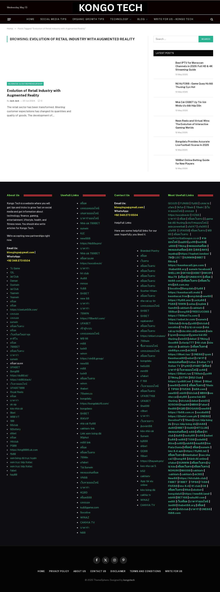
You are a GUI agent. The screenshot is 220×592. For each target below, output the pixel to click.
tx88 (200, 435)
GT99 (184, 377)
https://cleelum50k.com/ (23, 309)
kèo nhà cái (16, 408)
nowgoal (183, 334)
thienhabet (191, 455)
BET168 (182, 497)
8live (171, 443)
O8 (204, 485)
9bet (12, 412)
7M (170, 257)
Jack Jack (14, 101)
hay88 (13, 474)
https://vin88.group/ (92, 358)
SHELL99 (174, 272)
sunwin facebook (199, 269)
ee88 (171, 501)
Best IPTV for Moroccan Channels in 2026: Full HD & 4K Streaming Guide (193, 66)
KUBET (177, 257)
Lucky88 (199, 300)
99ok (187, 489)
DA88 (202, 424)
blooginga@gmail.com (20, 252)
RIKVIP (84, 418)
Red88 (172, 408)
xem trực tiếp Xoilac (21, 462)
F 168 (143, 381)
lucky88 (190, 435)
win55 (183, 338)
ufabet (84, 462)
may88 (199, 443)
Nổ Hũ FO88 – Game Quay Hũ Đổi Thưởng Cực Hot (194, 85)
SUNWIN (189, 257)
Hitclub (14, 441)
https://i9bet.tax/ (179, 354)
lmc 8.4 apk (175, 451)
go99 (192, 242)
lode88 (201, 439)
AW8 (204, 249)
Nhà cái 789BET (90, 223)
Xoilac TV (204, 362)
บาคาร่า (14, 355)
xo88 (179, 443)
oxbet (190, 358)
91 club (195, 485)
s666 (183, 385)
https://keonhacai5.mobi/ (184, 292)
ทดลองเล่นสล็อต (89, 472)
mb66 (183, 393)
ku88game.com (89, 507)
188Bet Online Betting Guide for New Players (192, 162)
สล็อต (13, 301)
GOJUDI (173, 203)
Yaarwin (14, 293)
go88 (193, 323)
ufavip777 (187, 342)
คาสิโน (14, 338)
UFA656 (184, 230)
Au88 (83, 278)
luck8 (83, 348)
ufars (171, 207)
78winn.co (86, 393)
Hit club (201, 342)
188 (12, 421)
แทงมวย (204, 203)
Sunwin (144, 436)
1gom (172, 334)
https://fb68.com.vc (181, 412)
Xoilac (192, 362)
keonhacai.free (177, 296)
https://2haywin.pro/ (152, 461)
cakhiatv (145, 476)
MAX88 (186, 470)
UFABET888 (17, 388)
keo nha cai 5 (148, 466)
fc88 (83, 288)
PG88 (13, 445)
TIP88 (175, 389)
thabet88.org (177, 269)
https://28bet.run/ (180, 373)
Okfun (180, 207)
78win (189, 207)
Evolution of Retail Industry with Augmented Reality (33, 93)
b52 (142, 471)
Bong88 (14, 371)
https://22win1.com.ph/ (183, 416)
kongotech (129, 580)
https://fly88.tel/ (196, 451)
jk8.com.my (181, 284)
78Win (84, 457)
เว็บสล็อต (182, 501)
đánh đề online (197, 458)
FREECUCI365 (200, 311)
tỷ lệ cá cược (194, 327)
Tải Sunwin (86, 467)
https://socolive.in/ (91, 263)
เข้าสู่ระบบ (86, 328)
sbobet (197, 489)
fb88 (13, 454)
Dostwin (14, 285)
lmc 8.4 (184, 485)
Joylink (202, 303)
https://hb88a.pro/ (91, 243)
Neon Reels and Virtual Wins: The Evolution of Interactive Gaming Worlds (192, 124)
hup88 (185, 404)
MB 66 (84, 338)
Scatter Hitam (148, 290)
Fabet (204, 404)
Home (30, 19)
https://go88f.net (179, 381)
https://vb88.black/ (20, 379)
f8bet (143, 456)
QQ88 (144, 451)
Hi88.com (174, 512)
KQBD (83, 492)
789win (144, 340)
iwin (209, 331)
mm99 (144, 371)
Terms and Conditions (145, 571)
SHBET (84, 293)
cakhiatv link (87, 428)
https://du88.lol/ (19, 375)
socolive (173, 327)
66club (14, 425)
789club (173, 323)
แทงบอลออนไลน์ (89, 208)
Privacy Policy (58, 571)
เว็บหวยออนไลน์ (18, 383)
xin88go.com (177, 350)
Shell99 (144, 405)
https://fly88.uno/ (179, 300)
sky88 (183, 396)
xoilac (192, 303)
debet (193, 338)
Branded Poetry (149, 250)
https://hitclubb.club (193, 478)
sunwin (14, 322)
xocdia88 (202, 412)
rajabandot (146, 320)
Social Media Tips (53, 19)
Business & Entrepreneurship (25, 84)
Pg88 (186, 365)
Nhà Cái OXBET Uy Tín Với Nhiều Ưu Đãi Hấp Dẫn (190, 104)
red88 (181, 439)
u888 (172, 245)
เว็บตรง (144, 260)
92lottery (15, 429)
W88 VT (14, 416)
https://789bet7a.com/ (183, 315)
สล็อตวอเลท (87, 258)
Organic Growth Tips (88, 19)
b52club (183, 509)
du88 (172, 427)
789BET (15, 346)
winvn (83, 353)
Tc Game (15, 268)
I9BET (200, 257)
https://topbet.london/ (194, 253)
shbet (13, 433)
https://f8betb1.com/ (92, 318)
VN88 (83, 477)
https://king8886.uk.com (24, 450)
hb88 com (174, 280)
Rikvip (172, 261)
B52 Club (196, 377)
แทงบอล (14, 313)
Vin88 (190, 427)
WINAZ (84, 517)
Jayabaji (173, 253)
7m (182, 327)
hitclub (203, 323)
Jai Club (14, 276)
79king (182, 245)
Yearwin (14, 297)
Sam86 (172, 307)
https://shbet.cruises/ (153, 335)
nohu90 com (197, 497)
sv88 (202, 369)
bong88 (184, 311)
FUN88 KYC (195, 276)
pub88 (189, 443)
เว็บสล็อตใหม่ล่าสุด (20, 334)
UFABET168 (147, 395)
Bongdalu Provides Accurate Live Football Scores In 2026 (192, 143)
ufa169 (172, 230)
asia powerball (176, 226)
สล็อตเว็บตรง (17, 326)
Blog (141, 19)
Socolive (174, 288)
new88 (84, 363)
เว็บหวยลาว (146, 421)
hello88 (145, 366)
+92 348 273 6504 (18, 260)
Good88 (173, 342)
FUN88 (184, 203)
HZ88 (195, 215)
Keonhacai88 (176, 358)
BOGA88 (193, 408)
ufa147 (192, 226)
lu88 (172, 439)
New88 (172, 478)
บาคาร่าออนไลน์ (89, 218)
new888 (85, 238)
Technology (119, 19)
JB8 (190, 249)
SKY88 (186, 272)
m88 (83, 343)
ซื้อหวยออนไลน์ (149, 345)
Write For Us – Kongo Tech (173, 19)
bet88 (201, 242)
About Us (79, 571)
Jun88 (172, 505)
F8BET (172, 482)
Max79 (172, 276)
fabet (13, 470)
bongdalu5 (175, 493)
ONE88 (197, 354)
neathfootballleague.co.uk (184, 238)
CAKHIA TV (87, 522)
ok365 (191, 350)
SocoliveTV (175, 420)
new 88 (84, 298)
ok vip (13, 404)
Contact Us (98, 571)
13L (12, 272)
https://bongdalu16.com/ (94, 403)
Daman (14, 280)
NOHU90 (174, 470)
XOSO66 (173, 404)
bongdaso (86, 408)
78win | (200, 207)
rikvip (184, 323)
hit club (84, 273)
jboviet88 (146, 426)
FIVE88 (186, 389)
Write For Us (175, 571)
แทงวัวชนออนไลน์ (196, 222)
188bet (173, 311)
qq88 (183, 242)
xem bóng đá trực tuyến (23, 458)
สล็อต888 (86, 497)
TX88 (191, 439)
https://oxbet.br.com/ (182, 319)
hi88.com (199, 389)
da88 (179, 435)
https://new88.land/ (197, 493)
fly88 (194, 203)
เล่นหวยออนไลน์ (89, 213)
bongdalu (85, 398)
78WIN (84, 313)
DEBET (197, 272)
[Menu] (9, 19)
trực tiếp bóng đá (185, 424)
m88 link (85, 442)
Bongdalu (188, 288)
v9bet (143, 410)
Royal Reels (16, 392)
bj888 (144, 441)
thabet (84, 388)
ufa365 (203, 226)
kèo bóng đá (147, 489)
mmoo (84, 283)
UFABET (15, 367)
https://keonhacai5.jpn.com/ (186, 265)
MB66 (204, 393)
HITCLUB (201, 427)
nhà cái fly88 (88, 423)
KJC (82, 233)
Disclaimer (118, 571)
